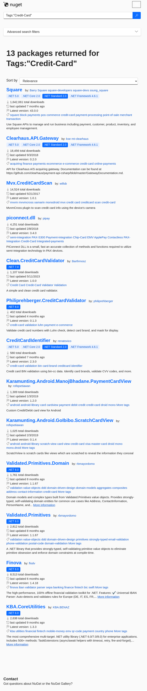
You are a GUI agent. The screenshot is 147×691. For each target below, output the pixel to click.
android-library (30, 405)
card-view (63, 443)
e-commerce (71, 163)
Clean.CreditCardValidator (35, 260)
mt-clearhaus (80, 138)
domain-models (86, 487)
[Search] (137, 15)
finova (14, 587)
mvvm (14, 202)
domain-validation (56, 543)
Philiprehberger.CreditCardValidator (46, 300)
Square (14, 90)
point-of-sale (111, 115)
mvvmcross (26, 202)
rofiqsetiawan (21, 386)
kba (12, 631)
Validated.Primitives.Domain (37, 463)
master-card (99, 443)
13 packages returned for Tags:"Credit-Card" (52, 58)
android (15, 405)
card (77, 202)
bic (86, 587)
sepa (49, 587)
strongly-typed (98, 539)
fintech (79, 587)
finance (27, 163)
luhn (40, 325)
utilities (20, 631)
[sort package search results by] (79, 81)
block (23, 115)
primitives (82, 539)
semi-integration (20, 237)
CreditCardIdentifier (28, 340)
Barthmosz (79, 261)
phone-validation (17, 543)
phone (109, 631)
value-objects (31, 487)
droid (104, 405)
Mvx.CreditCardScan (29, 183)
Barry (33, 90)
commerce (53, 115)
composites (119, 487)
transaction (13, 118)
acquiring (16, 163)
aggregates (104, 487)
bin (40, 365)
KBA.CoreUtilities (25, 607)
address (11, 491)
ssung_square (99, 90)
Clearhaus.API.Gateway (32, 138)
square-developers (60, 90)
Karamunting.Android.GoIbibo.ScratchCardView (59, 420)
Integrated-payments (50, 241)
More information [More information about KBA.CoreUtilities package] (17, 644)
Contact (11, 679)
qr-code (77, 631)
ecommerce (54, 163)
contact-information (30, 491)
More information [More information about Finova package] (108, 596)
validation (31, 325)
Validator (47, 285)
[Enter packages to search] (68, 15)
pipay (46, 218)
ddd (43, 487)
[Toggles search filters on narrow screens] (136, 32)
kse (69, 138)
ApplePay (100, 237)
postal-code (36, 543)
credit (70, 202)
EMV (90, 237)
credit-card (68, 115)
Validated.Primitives (28, 515)
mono (112, 405)
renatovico (64, 341)
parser (41, 587)
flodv (32, 563)
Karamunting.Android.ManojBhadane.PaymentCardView (68, 381)
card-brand (50, 365)
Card (22, 285)
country (99, 631)
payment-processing (89, 115)
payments (34, 115)
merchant (126, 115)
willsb (63, 183)
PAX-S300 (38, 237)
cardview (52, 405)
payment (50, 325)
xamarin (39, 202)
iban (21, 587)
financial (30, 631)
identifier (76, 365)
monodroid (52, 202)
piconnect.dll (20, 218)
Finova (13, 563)
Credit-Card (28, 241)
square (14, 115)
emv (68, 631)
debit (74, 405)
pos (43, 115)
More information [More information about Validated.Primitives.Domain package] (44, 505)
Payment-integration (59, 237)
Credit (14, 285)
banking (58, 587)
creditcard (87, 202)
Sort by (12, 80)
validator (30, 587)
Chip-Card (79, 237)
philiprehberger (103, 301)
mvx (63, 202)
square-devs (81, 90)
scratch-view (48, 443)
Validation (60, 285)
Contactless (115, 237)
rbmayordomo (86, 463)
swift (91, 587)
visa (88, 443)
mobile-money (55, 631)
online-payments (105, 163)
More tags (122, 405)
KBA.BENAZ (61, 607)
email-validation (118, 539)
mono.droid (13, 447)
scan (97, 202)
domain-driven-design (61, 487)
